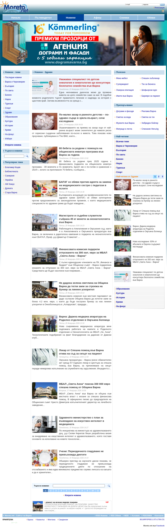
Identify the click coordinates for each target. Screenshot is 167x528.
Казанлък (40, 520)
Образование (11, 117)
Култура (9, 121)
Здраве (8, 112)
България (9, 86)
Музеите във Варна (124, 123)
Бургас (29, 520)
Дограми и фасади (124, 111)
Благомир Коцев (12, 167)
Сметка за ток (147, 117)
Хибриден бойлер (149, 123)
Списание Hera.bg (149, 129)
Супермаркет (122, 84)
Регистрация (159, 8)
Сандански (62, 520)
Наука (8, 99)
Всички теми (122, 141)
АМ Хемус (10, 184)
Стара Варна (11, 192)
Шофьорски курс (148, 90)
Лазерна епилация (124, 90)
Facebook (160, 526)
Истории (9, 125)
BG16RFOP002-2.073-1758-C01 (152, 519)
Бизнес (8, 95)
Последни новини (13, 77)
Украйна (9, 180)
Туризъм (9, 104)
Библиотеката (11, 171)
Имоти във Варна (124, 96)
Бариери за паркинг (150, 96)
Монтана (51, 520)
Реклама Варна (148, 111)
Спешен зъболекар (150, 78)
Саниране (9, 176)
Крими (8, 130)
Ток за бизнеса (147, 84)
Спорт (8, 108)
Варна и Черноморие (15, 82)
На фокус (9, 134)
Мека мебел (121, 78)
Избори (8, 139)
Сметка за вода (123, 117)
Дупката (9, 188)
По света (9, 90)
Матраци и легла (123, 129)
